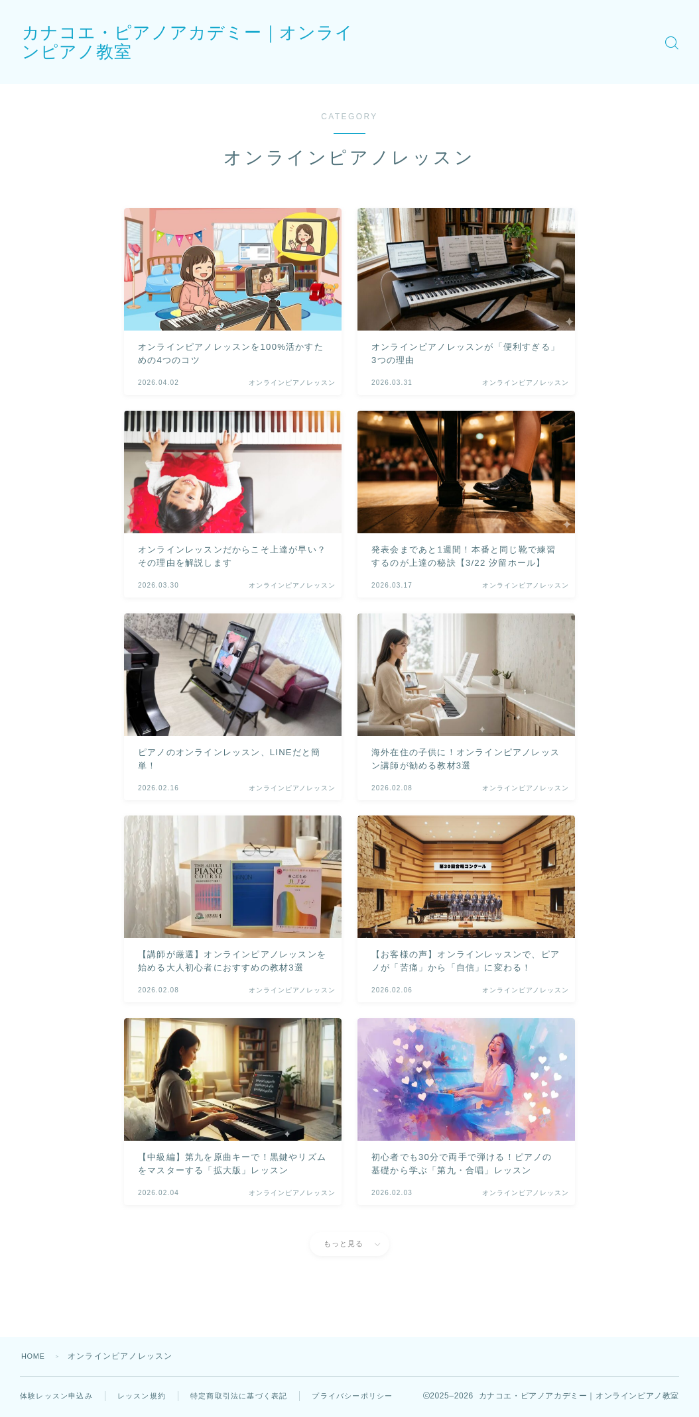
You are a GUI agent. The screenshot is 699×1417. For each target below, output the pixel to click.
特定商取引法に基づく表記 (252, 1395)
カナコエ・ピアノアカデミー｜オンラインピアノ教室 (290, 42)
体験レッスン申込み (59, 1395)
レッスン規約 (149, 1395)
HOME (34, 1356)
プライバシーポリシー (76, 1407)
